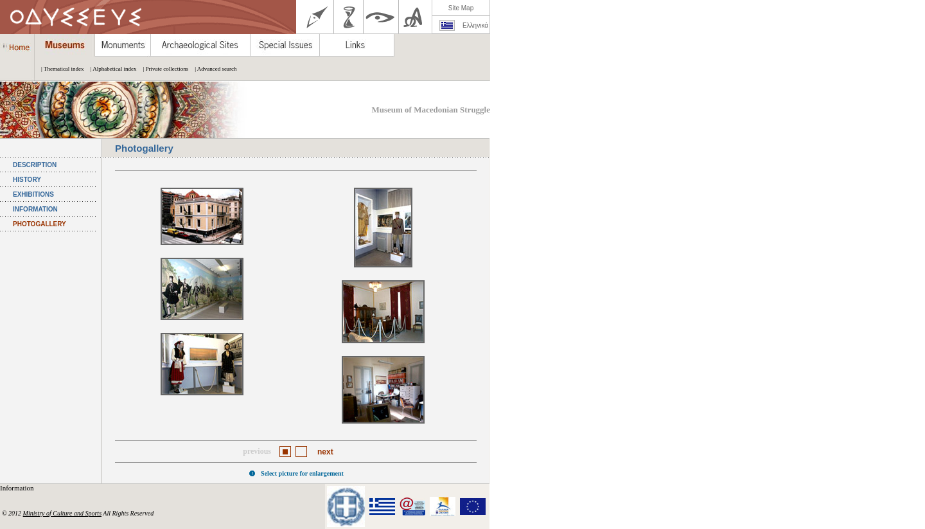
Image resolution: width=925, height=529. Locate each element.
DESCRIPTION (35, 164)
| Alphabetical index (110, 69)
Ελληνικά (475, 25)
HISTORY (27, 179)
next (325, 451)
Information (17, 488)
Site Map (460, 8)
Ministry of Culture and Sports (62, 513)
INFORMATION (35, 209)
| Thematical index (59, 69)
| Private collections (162, 69)
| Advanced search (212, 69)
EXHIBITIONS (33, 194)
